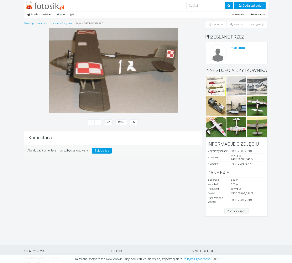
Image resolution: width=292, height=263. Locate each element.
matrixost (237, 48)
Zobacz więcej (236, 211)
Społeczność (39, 14)
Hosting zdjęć (65, 14)
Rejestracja (257, 14)
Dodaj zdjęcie (249, 5)
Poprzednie (216, 24)
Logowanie (237, 14)
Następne (257, 24)
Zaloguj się (102, 150)
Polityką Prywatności (197, 259)
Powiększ (236, 24)
